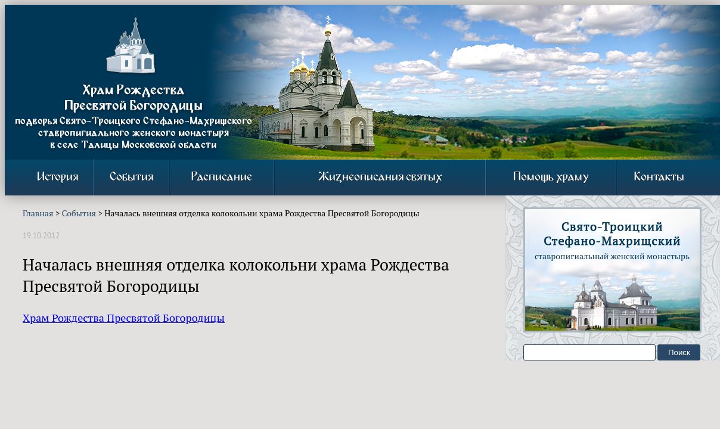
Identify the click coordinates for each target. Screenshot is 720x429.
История (57, 177)
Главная (38, 213)
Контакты (659, 177)
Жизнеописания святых (380, 177)
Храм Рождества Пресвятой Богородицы (124, 317)
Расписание (221, 177)
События (131, 177)
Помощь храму (551, 177)
